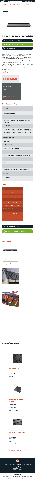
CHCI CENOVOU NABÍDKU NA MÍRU (14, 231)
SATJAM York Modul (15, 368)
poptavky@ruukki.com (11, 96)
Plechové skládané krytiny (23, 4)
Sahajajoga (21, 478)
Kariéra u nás (28, 464)
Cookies (23, 464)
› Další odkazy (26, 478)
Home (3, 4)
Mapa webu (19, 464)
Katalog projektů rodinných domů (12, 478)
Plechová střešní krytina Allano (17, 433)
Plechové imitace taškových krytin (9, 6)
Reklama (13, 464)
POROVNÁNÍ (28, 1)
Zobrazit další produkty (17, 450)
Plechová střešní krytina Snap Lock (17, 400)
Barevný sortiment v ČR (8, 71)
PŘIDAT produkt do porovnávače (11, 48)
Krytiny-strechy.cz (6, 476)
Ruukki (19, 6)
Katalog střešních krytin (11, 4)
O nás (5, 464)
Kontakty (9, 464)
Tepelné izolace (29, 476)
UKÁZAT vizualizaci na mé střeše (11, 41)
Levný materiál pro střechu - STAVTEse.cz (18, 476)
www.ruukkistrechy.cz (11, 97)
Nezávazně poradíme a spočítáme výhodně (13, 45)
